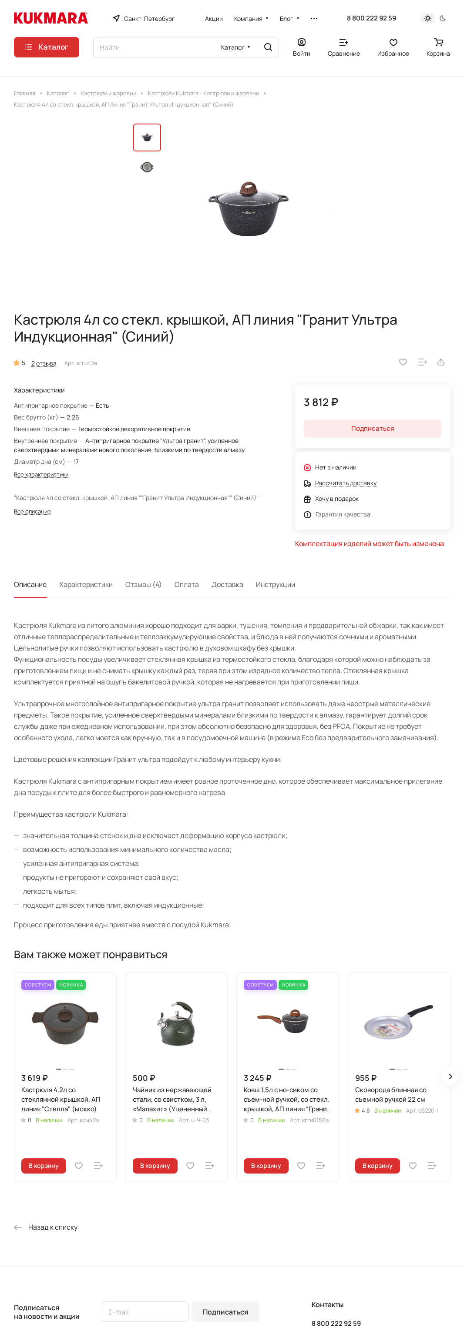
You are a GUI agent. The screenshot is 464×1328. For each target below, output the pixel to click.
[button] (450, 1076)
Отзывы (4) (143, 584)
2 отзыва (44, 363)
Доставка (227, 584)
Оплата (187, 584)
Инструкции (275, 584)
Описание (30, 584)
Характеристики (86, 584)
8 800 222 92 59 (371, 18)
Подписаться (225, 1312)
